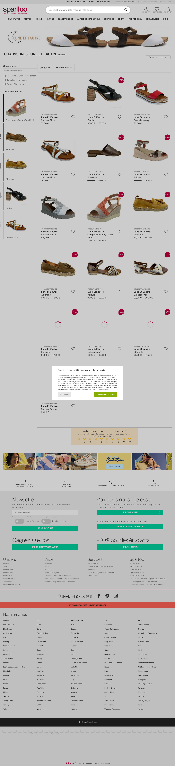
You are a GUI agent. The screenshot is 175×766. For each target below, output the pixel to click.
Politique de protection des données (95, 389)
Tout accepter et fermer (106, 394)
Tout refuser (64, 394)
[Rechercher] (126, 9)
